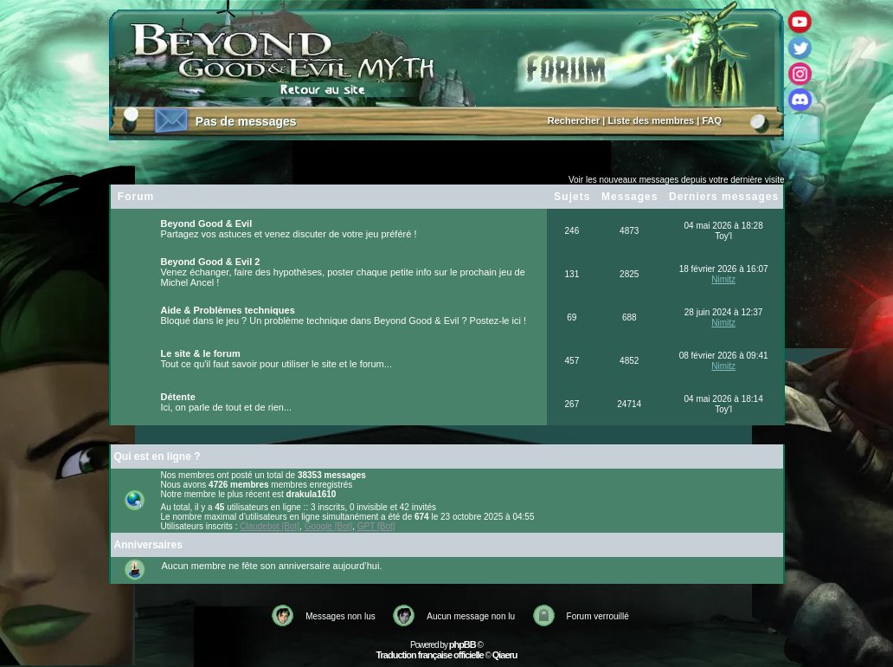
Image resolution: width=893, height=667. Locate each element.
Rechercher (574, 120)
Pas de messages (246, 121)
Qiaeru (504, 655)
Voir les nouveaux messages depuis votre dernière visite (677, 180)
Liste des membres (651, 120)
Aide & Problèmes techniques (228, 310)
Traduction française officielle (429, 655)
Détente (178, 397)
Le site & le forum (201, 353)
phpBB (462, 644)
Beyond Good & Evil (207, 223)
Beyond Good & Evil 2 (210, 261)
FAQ (712, 120)
